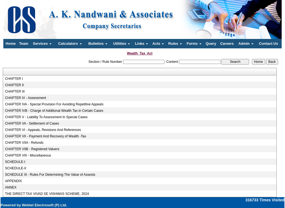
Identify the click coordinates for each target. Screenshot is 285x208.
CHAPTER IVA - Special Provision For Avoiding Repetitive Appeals (54, 104)
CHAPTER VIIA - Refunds (24, 143)
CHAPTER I (14, 79)
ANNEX (10, 187)
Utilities (121, 43)
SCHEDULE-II (15, 168)
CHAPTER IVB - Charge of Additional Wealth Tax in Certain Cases (54, 111)
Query (211, 43)
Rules (175, 43)
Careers (227, 43)
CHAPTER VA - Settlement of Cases (32, 123)
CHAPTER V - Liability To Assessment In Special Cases (46, 117)
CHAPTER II (14, 85)
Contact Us (268, 43)
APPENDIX (13, 181)
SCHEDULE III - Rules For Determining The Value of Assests (50, 175)
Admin (246, 43)
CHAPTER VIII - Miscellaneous (28, 155)
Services (42, 43)
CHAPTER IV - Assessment (25, 98)
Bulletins (97, 43)
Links (141, 43)
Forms (193, 43)
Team (23, 43)
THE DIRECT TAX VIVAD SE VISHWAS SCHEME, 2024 (47, 194)
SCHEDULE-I (15, 162)
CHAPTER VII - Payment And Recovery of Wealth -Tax (45, 136)
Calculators (70, 43)
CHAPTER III (15, 91)
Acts (158, 43)
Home (11, 43)
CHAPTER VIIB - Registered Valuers (32, 149)
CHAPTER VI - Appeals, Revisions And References (43, 130)
